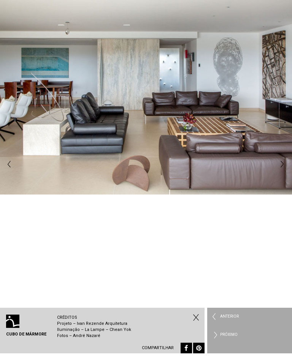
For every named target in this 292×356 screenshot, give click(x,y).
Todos (195, 317)
